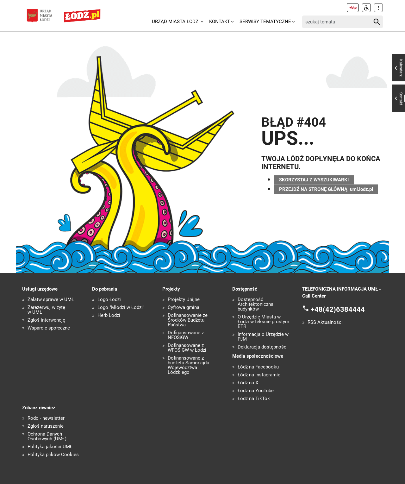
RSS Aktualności (325, 322)
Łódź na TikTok (254, 398)
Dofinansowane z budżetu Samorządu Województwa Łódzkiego (188, 365)
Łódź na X (248, 382)
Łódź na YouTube (256, 390)
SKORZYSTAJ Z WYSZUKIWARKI (314, 179)
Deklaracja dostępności (263, 347)
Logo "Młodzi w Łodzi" (120, 307)
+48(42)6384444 (338, 309)
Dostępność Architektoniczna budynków (255, 304)
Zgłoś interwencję (46, 320)
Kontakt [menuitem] (219, 21)
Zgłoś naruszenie (46, 426)
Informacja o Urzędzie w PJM (263, 337)
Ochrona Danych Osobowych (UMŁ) (47, 436)
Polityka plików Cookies (53, 454)
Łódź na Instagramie (259, 375)
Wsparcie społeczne (49, 328)
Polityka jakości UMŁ (50, 446)
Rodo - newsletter (46, 418)
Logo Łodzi (109, 299)
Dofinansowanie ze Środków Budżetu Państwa (188, 320)
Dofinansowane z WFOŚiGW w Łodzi (187, 348)
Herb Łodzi (108, 315)
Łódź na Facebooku (258, 367)
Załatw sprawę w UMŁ (51, 299)
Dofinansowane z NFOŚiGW (186, 335)
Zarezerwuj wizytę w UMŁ (46, 310)
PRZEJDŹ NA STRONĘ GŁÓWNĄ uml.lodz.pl (326, 190)
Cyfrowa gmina (183, 307)
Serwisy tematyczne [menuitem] (265, 21)
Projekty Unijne (184, 299)
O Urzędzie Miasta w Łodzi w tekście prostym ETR (263, 322)
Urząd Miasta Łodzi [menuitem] (176, 21)
